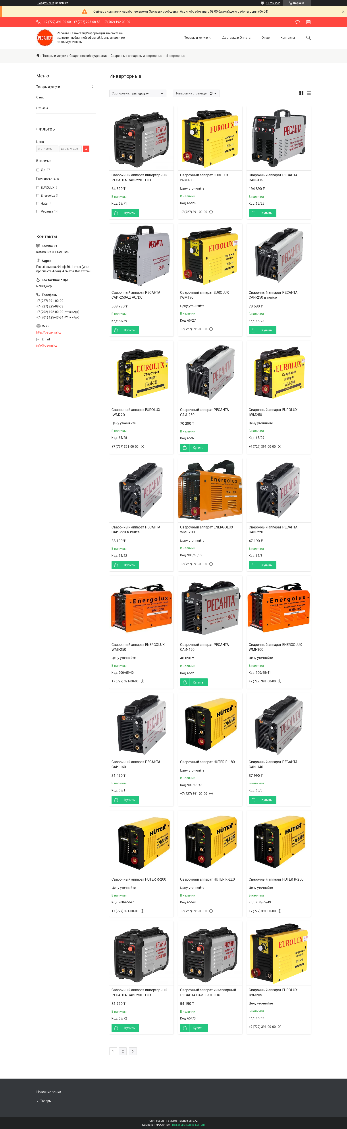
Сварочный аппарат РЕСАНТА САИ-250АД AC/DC (136, 295)
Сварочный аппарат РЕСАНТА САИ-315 (273, 177)
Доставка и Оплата (236, 37)
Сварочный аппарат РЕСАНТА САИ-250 (204, 412)
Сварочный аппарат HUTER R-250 (276, 879)
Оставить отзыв (297, 22)
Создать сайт (45, 3)
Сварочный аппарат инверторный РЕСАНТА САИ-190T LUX (208, 992)
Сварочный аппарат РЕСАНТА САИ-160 (136, 764)
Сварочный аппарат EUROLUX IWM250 (273, 412)
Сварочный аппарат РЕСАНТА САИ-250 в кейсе (273, 295)
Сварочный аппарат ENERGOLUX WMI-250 (138, 647)
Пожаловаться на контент (188, 1124)
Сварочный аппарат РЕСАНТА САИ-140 (273, 764)
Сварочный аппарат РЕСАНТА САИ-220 (273, 529)
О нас (266, 37)
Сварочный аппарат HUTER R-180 (207, 762)
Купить (129, 213)
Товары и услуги (196, 37)
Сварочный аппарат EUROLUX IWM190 (204, 295)
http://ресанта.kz (48, 332)
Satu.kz (193, 1120)
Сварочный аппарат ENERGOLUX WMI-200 (206, 529)
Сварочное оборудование (88, 56)
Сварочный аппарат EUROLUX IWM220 (136, 412)
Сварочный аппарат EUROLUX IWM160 (204, 177)
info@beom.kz (46, 345)
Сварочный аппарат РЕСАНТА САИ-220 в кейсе (136, 529)
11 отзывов (273, 3)
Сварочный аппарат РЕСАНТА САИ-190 (204, 647)
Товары (45, 1101)
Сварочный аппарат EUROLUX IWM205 (273, 992)
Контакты (288, 37)
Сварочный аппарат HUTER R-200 (139, 879)
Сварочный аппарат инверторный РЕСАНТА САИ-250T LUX (139, 992)
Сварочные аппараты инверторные (136, 56)
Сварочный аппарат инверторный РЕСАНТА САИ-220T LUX (139, 177)
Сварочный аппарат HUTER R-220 (207, 879)
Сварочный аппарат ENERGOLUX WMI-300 (275, 647)
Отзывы (42, 108)
